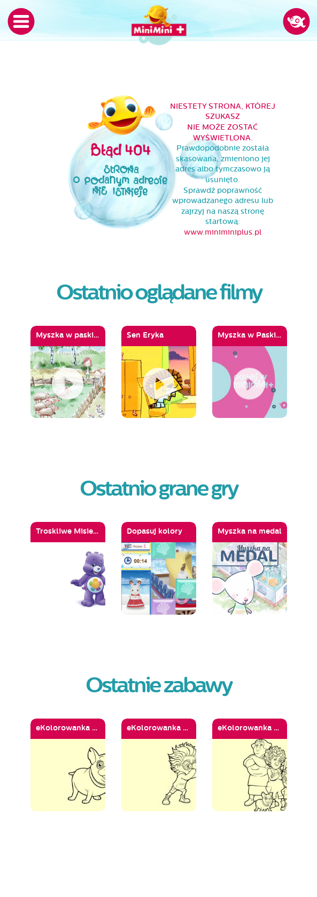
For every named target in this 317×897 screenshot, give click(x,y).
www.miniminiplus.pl (222, 232)
